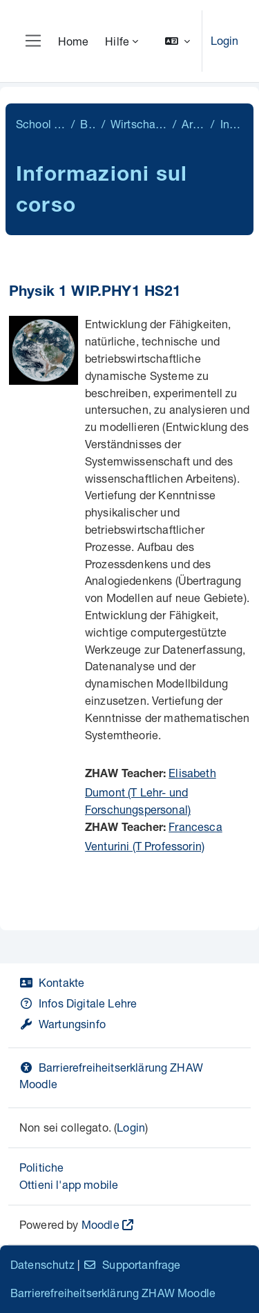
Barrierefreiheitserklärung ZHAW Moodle (112, 1292)
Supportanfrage (131, 1264)
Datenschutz (42, 1264)
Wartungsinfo (62, 1023)
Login (225, 40)
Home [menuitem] (73, 41)
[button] (177, 41)
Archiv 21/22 (193, 123)
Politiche (41, 1167)
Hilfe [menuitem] (117, 41)
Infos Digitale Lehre (78, 1003)
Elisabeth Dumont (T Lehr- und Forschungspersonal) (150, 791)
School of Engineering (41, 123)
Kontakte (51, 982)
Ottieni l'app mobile (68, 1184)
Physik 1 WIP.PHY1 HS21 (95, 292)
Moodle (100, 1224)
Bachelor (87, 123)
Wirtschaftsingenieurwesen (139, 123)
